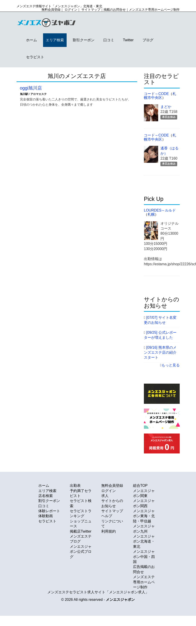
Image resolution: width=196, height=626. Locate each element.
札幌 (151, 214)
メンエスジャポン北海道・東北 (144, 541)
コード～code (156, 94)
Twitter (128, 40)
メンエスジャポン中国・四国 (144, 557)
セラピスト (35, 57)
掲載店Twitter (80, 531)
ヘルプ (106, 516)
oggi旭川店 (31, 87)
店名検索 (45, 496)
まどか (165, 107)
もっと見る (170, 365)
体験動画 (45, 516)
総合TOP (140, 485)
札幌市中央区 (160, 96)
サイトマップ (90, 9)
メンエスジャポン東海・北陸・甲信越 (144, 516)
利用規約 (108, 531)
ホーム (31, 40)
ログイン (71, 9)
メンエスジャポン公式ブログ (81, 552)
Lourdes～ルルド (160, 210)
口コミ (108, 40)
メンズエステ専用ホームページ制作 (154, 9)
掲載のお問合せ (115, 9)
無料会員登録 (50, 9)
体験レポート (49, 511)
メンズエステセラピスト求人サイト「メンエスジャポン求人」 (98, 592)
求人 (105, 496)
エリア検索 (55, 40)
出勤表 (75, 485)
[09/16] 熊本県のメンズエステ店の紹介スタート (160, 353)
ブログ (148, 40)
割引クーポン (83, 40)
